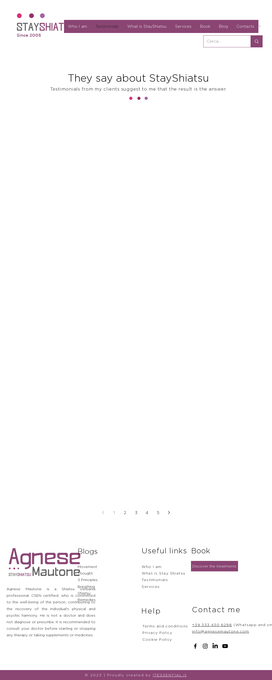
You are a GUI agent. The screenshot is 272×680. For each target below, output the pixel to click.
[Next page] (169, 512)
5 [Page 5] (158, 512)
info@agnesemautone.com (220, 631)
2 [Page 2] (125, 512)
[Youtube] (225, 646)
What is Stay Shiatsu (163, 573)
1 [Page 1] (114, 512)
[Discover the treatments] (214, 566)
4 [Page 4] (147, 512)
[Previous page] (103, 512)
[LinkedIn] (215, 646)
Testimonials (155, 580)
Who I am (151, 566)
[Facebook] (195, 646)
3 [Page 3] (136, 512)
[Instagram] (205, 646)
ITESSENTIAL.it (170, 675)
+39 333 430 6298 (212, 625)
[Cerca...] (223, 41)
